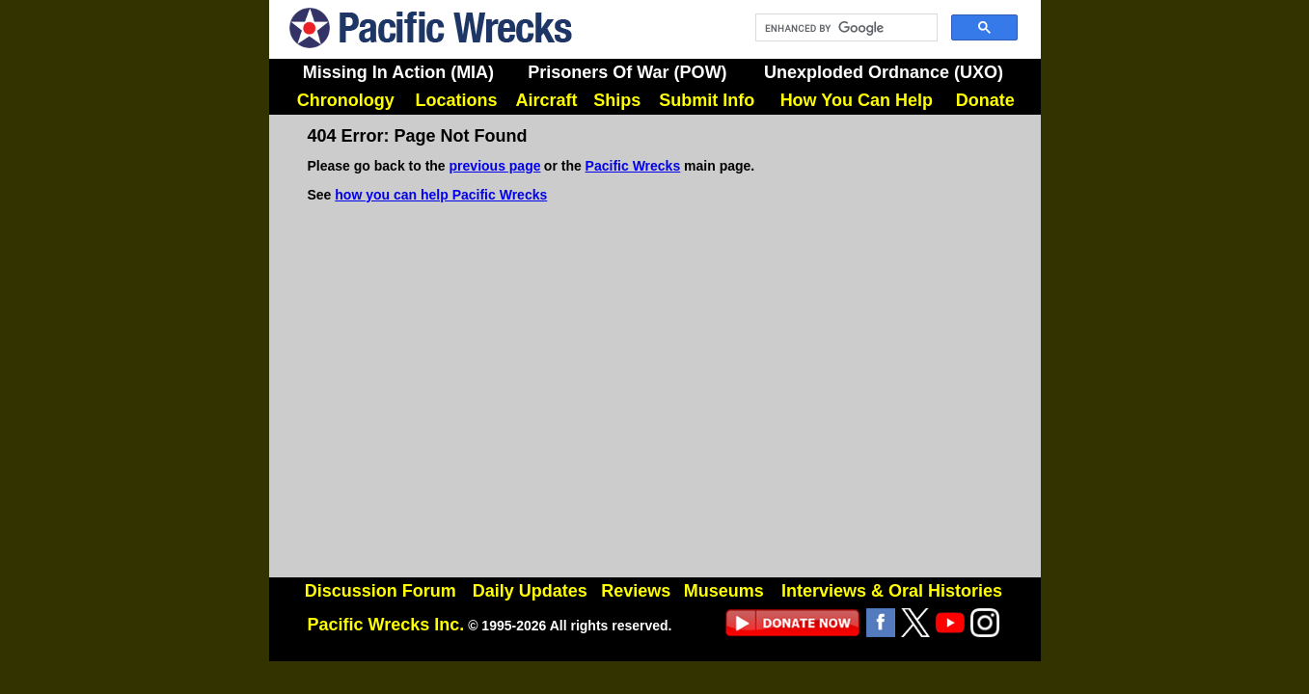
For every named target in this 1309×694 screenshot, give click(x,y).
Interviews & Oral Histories (891, 591)
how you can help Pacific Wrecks (441, 194)
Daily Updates (530, 591)
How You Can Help (856, 100)
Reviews (635, 591)
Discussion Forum (380, 591)
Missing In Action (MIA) (398, 72)
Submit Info (706, 100)
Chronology (346, 100)
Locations (456, 100)
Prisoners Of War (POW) (627, 72)
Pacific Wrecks (633, 166)
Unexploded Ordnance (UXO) (883, 72)
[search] (844, 28)
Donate (985, 100)
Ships (617, 100)
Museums (724, 591)
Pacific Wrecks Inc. (386, 624)
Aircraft (547, 100)
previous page (495, 166)
